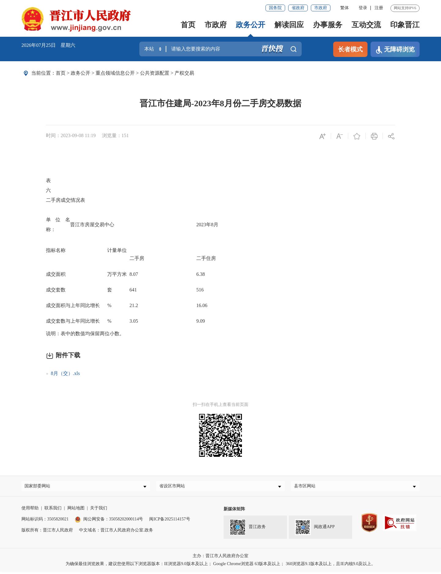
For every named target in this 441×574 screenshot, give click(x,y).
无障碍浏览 (395, 50)
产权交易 (184, 73)
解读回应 (289, 25)
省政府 (298, 8)
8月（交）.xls (65, 373)
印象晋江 (405, 25)
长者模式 (350, 49)
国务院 (275, 8)
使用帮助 (30, 510)
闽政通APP (315, 530)
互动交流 (366, 25)
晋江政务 (248, 530)
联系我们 (53, 510)
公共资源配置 (154, 73)
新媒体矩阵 (234, 511)
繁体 (344, 8)
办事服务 (327, 25)
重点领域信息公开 (115, 73)
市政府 (320, 8)
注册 (379, 8)
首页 (188, 25)
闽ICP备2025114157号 (169, 521)
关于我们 (98, 510)
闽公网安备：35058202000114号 (109, 521)
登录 (363, 8)
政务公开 (250, 25)
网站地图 (76, 510)
